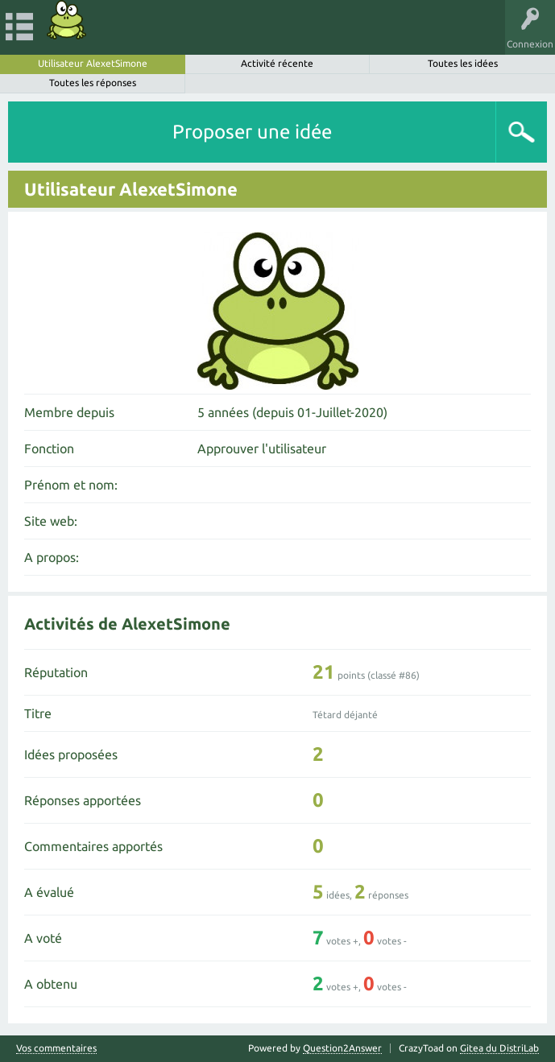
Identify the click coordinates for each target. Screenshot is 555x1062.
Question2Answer (342, 1048)
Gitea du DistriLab (499, 1048)
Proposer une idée (252, 132)
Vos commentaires (56, 1048)
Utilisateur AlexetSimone (92, 63)
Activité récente (277, 63)
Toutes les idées (463, 63)
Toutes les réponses (92, 82)
